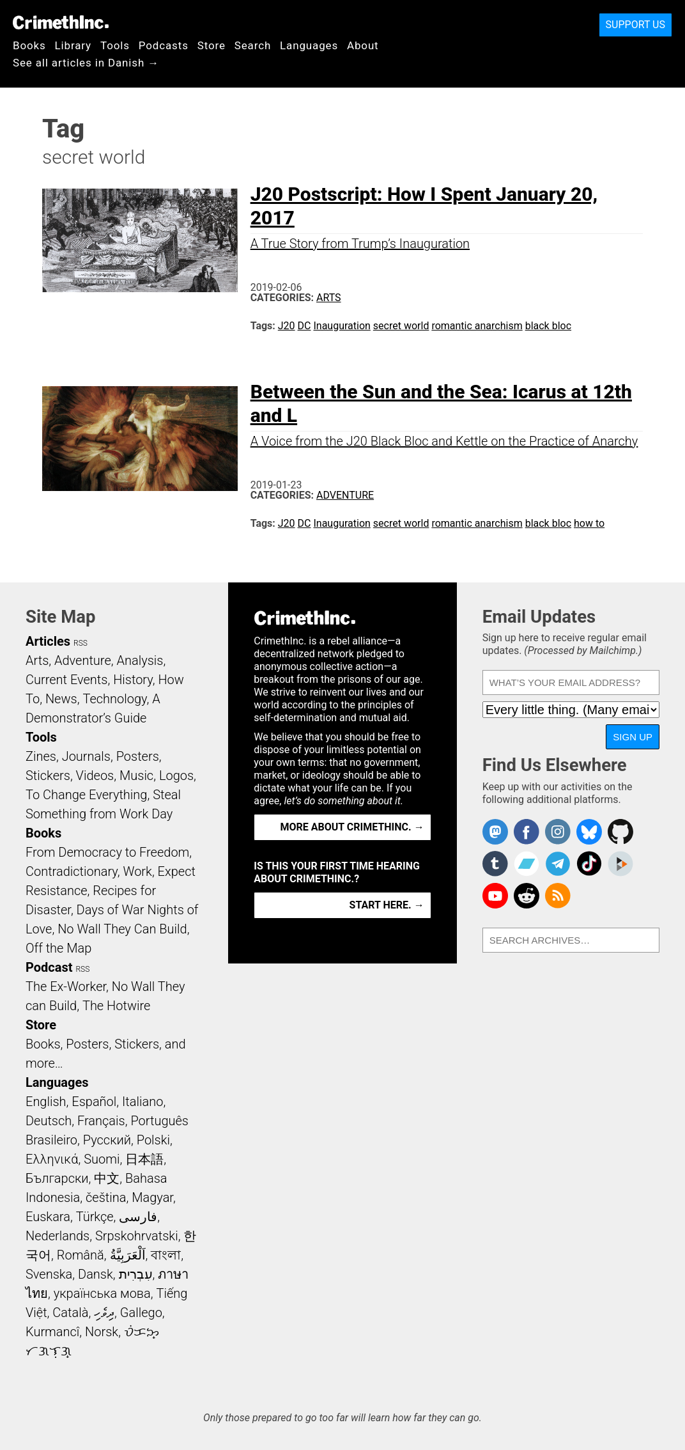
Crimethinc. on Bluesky (589, 832)
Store (211, 45)
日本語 (144, 1159)
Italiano (142, 1101)
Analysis (139, 660)
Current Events (66, 679)
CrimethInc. (61, 22)
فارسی (138, 1216)
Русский (107, 1140)
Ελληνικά (52, 1159)
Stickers (48, 775)
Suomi (101, 1159)
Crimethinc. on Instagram (558, 832)
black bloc (548, 326)
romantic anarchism (476, 326)
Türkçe (95, 1216)
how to (589, 523)
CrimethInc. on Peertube (620, 864)
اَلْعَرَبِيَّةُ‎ (128, 1255)
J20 (286, 326)
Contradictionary (72, 871)
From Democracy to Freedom (107, 852)
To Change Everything (86, 794)
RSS (80, 643)
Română (80, 1255)
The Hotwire (116, 1005)
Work (137, 871)
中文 (106, 1178)
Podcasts (164, 45)
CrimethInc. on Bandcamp (526, 864)
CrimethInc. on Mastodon (495, 832)
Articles (48, 641)
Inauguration (341, 326)
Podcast (49, 967)
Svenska (49, 1274)
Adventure (345, 495)
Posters (137, 756)
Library (73, 45)
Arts (328, 298)
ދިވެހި (104, 1312)
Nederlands (57, 1235)
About (363, 45)
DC (304, 326)
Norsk (101, 1331)
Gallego (141, 1312)
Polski (153, 1140)
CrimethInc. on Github (620, 832)
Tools (115, 45)
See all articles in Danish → (86, 62)
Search (253, 45)
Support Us (635, 25)
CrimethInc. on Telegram (558, 864)
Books (29, 45)
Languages (309, 45)
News (61, 698)
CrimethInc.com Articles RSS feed (558, 895)
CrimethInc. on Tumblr (495, 864)
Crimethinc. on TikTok (589, 864)
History (133, 679)
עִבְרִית (136, 1274)
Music (136, 775)
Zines (41, 756)
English (46, 1101)
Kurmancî (52, 1331)
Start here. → (387, 905)
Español (94, 1101)
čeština (106, 1197)
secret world (401, 326)
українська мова (102, 1293)
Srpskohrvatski (136, 1235)
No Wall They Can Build (122, 929)
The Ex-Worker (66, 986)
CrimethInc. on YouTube (495, 895)
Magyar (152, 1197)
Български (57, 1178)
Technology (114, 698)
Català (70, 1312)
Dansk (95, 1274)
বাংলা (166, 1255)
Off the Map (58, 948)
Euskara (48, 1216)
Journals (86, 756)
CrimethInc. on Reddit (526, 895)
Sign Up (632, 736)
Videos (95, 775)
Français (101, 1120)
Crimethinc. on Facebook (526, 832)
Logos (176, 775)
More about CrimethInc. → (352, 827)
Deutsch (49, 1120)
